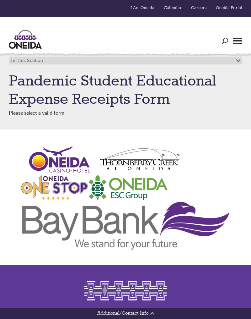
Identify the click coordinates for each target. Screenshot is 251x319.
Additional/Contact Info (125, 313)
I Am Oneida (142, 7)
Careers (198, 7)
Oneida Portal (229, 7)
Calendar (173, 7)
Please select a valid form (125, 95)
